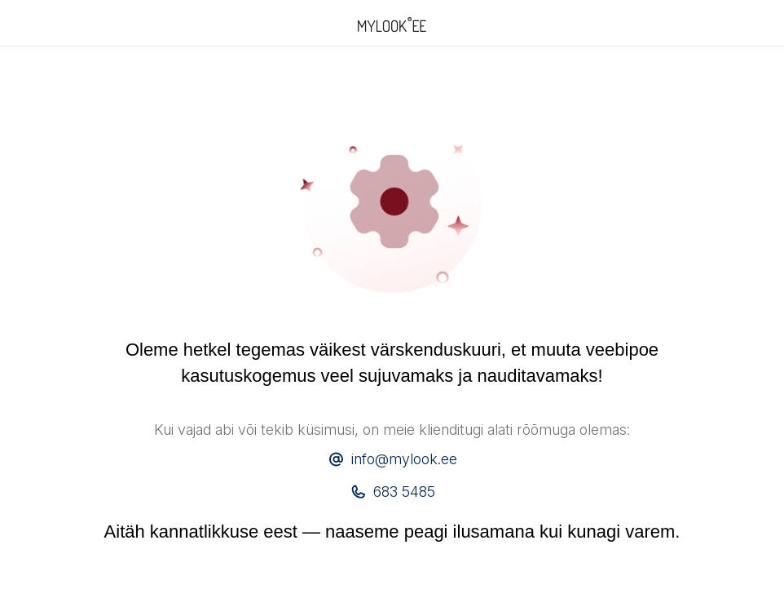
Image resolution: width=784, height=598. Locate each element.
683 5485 (404, 491)
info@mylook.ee (404, 458)
